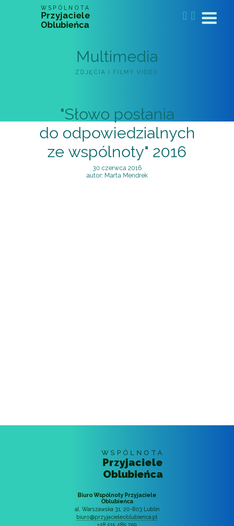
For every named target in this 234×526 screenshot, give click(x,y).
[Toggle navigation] (209, 19)
